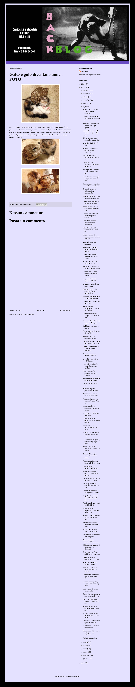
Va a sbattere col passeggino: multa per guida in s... (91, 510)
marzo (85, 652)
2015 (83, 87)
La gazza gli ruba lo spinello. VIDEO (89, 280)
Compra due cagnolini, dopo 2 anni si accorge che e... (91, 584)
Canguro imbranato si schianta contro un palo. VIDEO (91, 237)
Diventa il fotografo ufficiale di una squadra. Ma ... (89, 191)
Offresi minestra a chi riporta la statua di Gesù (91, 139)
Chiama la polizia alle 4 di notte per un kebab (91, 479)
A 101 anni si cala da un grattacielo (91, 414)
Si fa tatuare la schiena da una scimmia (91, 627)
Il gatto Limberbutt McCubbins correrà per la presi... (91, 449)
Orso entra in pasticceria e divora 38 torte (91, 332)
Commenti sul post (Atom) (25, 314)
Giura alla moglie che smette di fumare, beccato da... (90, 291)
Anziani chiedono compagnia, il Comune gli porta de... (91, 309)
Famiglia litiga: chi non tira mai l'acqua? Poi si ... (91, 401)
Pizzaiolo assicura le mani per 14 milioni (91, 504)
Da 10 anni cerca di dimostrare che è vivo (91, 558)
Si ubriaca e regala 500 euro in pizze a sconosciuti (90, 150)
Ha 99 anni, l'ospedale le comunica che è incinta (91, 267)
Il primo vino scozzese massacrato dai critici (90, 395)
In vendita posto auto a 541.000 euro (90, 360)
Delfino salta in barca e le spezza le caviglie (91, 622)
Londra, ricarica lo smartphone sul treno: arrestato (91, 408)
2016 (83, 84)
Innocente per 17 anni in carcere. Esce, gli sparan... (91, 126)
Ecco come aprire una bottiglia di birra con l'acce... (90, 427)
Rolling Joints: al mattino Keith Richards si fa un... (91, 172)
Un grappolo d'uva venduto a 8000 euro (90, 467)
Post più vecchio (65, 310)
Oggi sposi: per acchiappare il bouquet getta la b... (91, 164)
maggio (86, 645)
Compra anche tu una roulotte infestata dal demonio (90, 274)
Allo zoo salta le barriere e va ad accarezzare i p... (91, 197)
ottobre (85, 97)
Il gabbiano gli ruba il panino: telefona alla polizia (90, 249)
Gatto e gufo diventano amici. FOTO (90, 590)
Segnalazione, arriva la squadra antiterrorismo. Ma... (91, 208)
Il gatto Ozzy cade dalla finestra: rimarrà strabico (90, 111)
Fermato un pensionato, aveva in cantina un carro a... (90, 569)
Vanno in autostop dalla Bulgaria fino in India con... (91, 316)
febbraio (86, 655)
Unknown (84, 71)
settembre (86, 100)
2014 (83, 663)
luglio (85, 107)
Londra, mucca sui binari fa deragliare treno (91, 202)
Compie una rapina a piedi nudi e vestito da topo (91, 342)
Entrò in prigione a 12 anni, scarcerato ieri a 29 (91, 157)
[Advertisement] (40, 291)
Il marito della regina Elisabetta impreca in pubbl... (90, 456)
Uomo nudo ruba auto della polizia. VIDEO (90, 492)
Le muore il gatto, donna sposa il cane (91, 285)
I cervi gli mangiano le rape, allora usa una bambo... (90, 366)
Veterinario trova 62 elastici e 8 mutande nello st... (90, 473)
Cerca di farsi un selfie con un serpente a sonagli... (90, 216)
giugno (85, 642)
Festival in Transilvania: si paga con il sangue (91, 322)
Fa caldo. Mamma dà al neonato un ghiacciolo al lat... (91, 615)
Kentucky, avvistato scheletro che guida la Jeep (91, 485)
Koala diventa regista (90, 638)
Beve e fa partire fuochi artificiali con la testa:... (91, 553)
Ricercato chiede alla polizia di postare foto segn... (91, 524)
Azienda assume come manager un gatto (90, 262)
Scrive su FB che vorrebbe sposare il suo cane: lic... (91, 577)
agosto (85, 103)
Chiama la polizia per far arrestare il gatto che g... (91, 133)
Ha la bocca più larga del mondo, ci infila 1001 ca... (91, 601)
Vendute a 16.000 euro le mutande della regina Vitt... (91, 435)
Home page (40, 310)
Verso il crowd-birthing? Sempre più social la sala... (91, 179)
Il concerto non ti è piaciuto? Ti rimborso (91, 541)
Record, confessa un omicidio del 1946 (89, 355)
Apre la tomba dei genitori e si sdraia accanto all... (91, 185)
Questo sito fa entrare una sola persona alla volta (91, 595)
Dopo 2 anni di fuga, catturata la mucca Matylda (89, 373)
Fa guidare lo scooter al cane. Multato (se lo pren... (90, 498)
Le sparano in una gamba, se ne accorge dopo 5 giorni (91, 442)
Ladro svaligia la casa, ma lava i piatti (91, 302)
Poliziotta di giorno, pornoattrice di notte (90, 390)
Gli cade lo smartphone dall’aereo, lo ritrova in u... (91, 118)
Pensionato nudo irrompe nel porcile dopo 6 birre (91, 462)
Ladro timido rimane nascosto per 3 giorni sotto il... (90, 256)
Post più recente (15, 310)
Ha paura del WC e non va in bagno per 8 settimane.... (91, 633)
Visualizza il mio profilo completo (90, 75)
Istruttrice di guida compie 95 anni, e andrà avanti (91, 297)
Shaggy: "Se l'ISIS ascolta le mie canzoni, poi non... (91, 517)
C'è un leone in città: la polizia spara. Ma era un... (90, 230)
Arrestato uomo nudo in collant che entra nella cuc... (91, 608)
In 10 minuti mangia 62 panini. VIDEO (90, 563)
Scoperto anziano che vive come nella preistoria (91, 379)
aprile (85, 649)
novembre (86, 93)
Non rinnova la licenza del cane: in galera (91, 536)
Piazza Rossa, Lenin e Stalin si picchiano (90, 530)
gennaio (86, 659)
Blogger (76, 676)
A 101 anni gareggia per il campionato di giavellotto (91, 547)
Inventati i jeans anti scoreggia (89, 243)
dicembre (86, 90)
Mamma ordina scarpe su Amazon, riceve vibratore (91, 349)
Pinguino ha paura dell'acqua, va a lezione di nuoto (91, 420)
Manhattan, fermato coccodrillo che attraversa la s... (89, 223)
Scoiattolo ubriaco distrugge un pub (89, 337)
